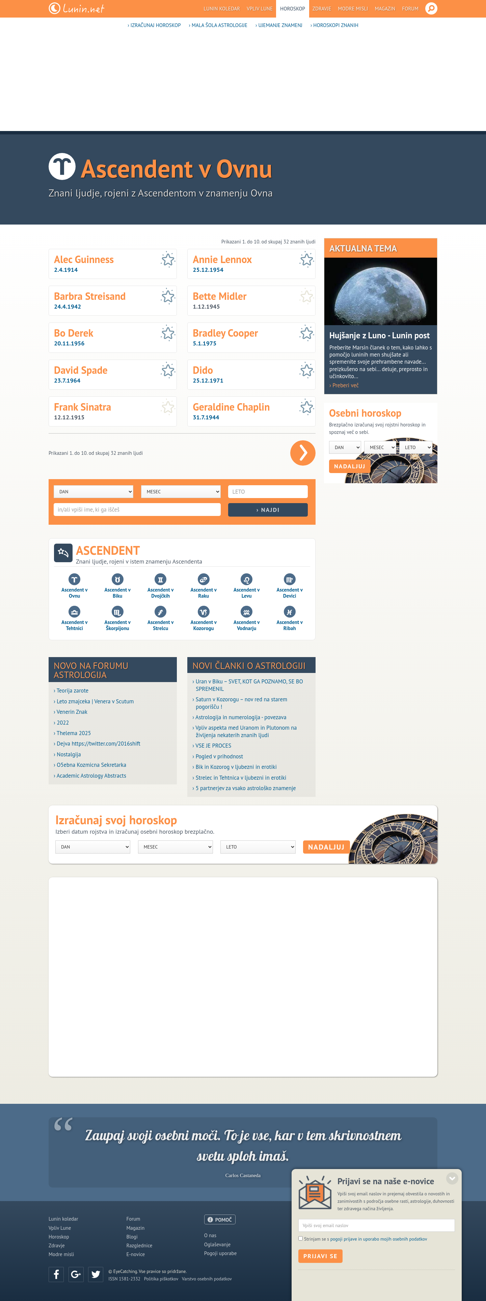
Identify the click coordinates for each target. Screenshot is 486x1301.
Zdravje (322, 8)
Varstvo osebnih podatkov (207, 1279)
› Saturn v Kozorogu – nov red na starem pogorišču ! (239, 703)
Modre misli (353, 8)
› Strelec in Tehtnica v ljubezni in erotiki (239, 777)
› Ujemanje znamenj (278, 25)
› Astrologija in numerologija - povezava (239, 717)
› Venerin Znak (70, 711)
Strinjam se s (365, 1281)
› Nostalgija (67, 754)
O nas (210, 1235)
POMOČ (223, 1220)
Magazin (385, 8)
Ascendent (108, 550)
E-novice (135, 1254)
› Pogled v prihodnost (217, 756)
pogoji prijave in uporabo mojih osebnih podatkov (378, 1281)
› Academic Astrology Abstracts (90, 775)
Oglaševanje (217, 1244)
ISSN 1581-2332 (124, 1279)
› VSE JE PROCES (211, 745)
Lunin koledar (222, 8)
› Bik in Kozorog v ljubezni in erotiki (234, 767)
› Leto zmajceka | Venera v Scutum (94, 701)
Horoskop (292, 8)
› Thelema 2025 (72, 733)
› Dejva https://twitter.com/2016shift (97, 743)
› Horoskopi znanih (334, 25)
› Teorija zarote (71, 690)
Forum (410, 8)
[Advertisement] (243, 83)
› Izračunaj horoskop (154, 25)
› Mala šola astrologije (218, 25)
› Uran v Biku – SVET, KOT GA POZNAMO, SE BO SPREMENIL (247, 685)
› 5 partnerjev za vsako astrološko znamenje (244, 788)
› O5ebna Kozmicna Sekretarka (90, 765)
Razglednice (139, 1245)
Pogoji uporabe (220, 1253)
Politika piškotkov (161, 1279)
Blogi (131, 1236)
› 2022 (61, 722)
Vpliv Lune (260, 8)
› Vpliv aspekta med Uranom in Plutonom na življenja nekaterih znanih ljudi (244, 731)
